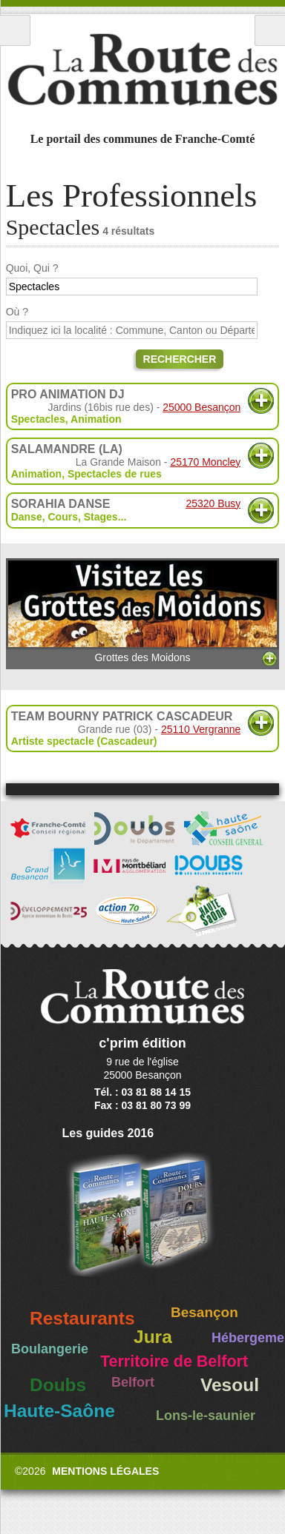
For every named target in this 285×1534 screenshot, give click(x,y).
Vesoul (229, 1385)
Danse (26, 517)
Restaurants (82, 1318)
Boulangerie (49, 1349)
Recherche (270, 30)
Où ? (17, 312)
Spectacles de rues (115, 474)
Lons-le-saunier (205, 1415)
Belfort (132, 1382)
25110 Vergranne (200, 729)
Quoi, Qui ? (32, 268)
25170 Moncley (205, 462)
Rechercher (180, 359)
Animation (96, 419)
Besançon (204, 1312)
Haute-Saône (59, 1411)
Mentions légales (105, 1471)
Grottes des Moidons (143, 611)
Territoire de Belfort (174, 1361)
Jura (153, 1337)
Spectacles (38, 419)
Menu (15, 30)
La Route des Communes (142, 69)
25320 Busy (213, 503)
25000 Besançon (201, 407)
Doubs (58, 1385)
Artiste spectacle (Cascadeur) (84, 741)
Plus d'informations (261, 401)
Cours (62, 517)
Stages (101, 517)
